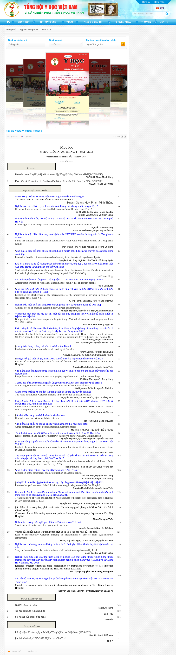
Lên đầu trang (32, 651)
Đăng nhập (159, 2)
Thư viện (146, 22)
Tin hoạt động (48, 22)
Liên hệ (164, 22)
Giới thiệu (23, 22)
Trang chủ (8, 22)
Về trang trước (16, 651)
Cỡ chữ (117, 137)
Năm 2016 (46, 30)
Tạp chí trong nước (29, 30)
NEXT (124, 83)
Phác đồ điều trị (93, 22)
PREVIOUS (9, 83)
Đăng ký (146, 2)
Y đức (69, 22)
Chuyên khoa (123, 22)
